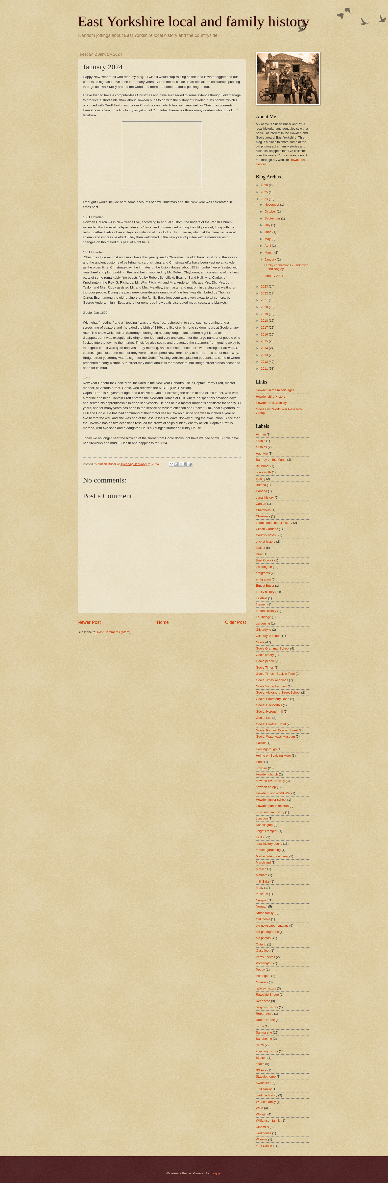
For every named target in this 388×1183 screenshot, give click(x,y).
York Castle (264, 1146)
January (271, 259)
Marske (261, 869)
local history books (269, 843)
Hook (259, 762)
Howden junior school (271, 799)
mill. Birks (262, 881)
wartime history (266, 1095)
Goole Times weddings (272, 680)
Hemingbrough (266, 749)
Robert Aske (264, 1013)
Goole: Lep (263, 718)
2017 (265, 327)
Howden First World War (273, 793)
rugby (260, 1026)
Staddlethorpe (266, 1076)
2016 (265, 334)
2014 (265, 348)
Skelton (261, 1058)
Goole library (265, 655)
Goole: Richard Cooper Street (277, 730)
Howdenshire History (270, 396)
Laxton (261, 837)
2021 (265, 300)
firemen (261, 604)
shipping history (267, 1051)
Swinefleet (263, 1083)
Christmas (263, 516)
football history (266, 611)
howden (261, 768)
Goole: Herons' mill (269, 711)
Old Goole (263, 919)
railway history (266, 988)
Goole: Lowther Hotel (271, 724)
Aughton (262, 453)
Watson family (266, 1102)
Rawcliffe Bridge (267, 994)
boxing (260, 479)
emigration (263, 579)
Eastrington (264, 567)
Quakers (262, 982)
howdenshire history (270, 812)
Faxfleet (261, 598)
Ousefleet (262, 950)
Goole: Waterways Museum (275, 736)
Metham (261, 875)
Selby (260, 1045)
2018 (265, 320)
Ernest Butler (265, 585)
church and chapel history (274, 523)
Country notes (266, 535)
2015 (265, 341)
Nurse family (265, 913)
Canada (261, 491)
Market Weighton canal (272, 856)
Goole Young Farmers (271, 686)
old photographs (267, 932)
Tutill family (264, 1089)
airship (260, 441)
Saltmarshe (264, 1032)
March (269, 252)
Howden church (267, 774)
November (272, 204)
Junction (262, 818)
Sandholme (264, 1038)
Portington (263, 976)
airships (261, 447)
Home (163, 622)
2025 (265, 192)
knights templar (266, 831)
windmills (262, 1127)
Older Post (235, 622)
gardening (263, 623)
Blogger (216, 1173)
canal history (265, 497)
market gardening (268, 850)
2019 (265, 314)
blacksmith (263, 472)
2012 (265, 361)
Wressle (261, 1139)
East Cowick (264, 560)
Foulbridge (263, 617)
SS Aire (261, 1070)
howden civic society (270, 781)
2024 (265, 199)
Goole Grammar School (272, 648)
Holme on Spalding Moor (273, 755)
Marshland (263, 862)
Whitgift (261, 1114)
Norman (261, 906)
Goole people (265, 661)
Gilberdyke (263, 629)
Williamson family (268, 1120)
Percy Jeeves (265, 957)
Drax (259, 554)
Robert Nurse (265, 1020)
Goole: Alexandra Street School (278, 692)
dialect (260, 548)
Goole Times (265, 667)
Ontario (261, 944)
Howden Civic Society (271, 403)
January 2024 (273, 276)
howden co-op (266, 787)
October (271, 211)
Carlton (261, 504)
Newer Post (89, 622)
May (268, 239)
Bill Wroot (262, 466)
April (268, 245)
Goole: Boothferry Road (272, 699)
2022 (265, 293)
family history (265, 592)
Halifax (261, 743)
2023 (265, 286)
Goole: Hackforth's (269, 705)
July (268, 225)
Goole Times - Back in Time (275, 674)
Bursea (261, 485)
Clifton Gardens (267, 529)
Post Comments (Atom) (113, 632)
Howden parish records (272, 806)
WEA (259, 1108)
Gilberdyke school (268, 636)
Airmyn (261, 434)
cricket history (265, 541)
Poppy (260, 969)
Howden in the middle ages (275, 390)
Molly (259, 888)
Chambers (263, 510)
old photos (263, 938)
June (268, 232)
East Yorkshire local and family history (194, 21)
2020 (265, 307)
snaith (260, 1064)
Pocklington (264, 963)
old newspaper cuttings (272, 925)
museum (262, 894)
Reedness (263, 1001)
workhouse (263, 1133)
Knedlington (264, 825)
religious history (267, 1007)
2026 (265, 185)
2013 (265, 355)
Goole (260, 642)
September (273, 218)
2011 (265, 368)
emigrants (263, 573)
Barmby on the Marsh (271, 459)
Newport (262, 900)
